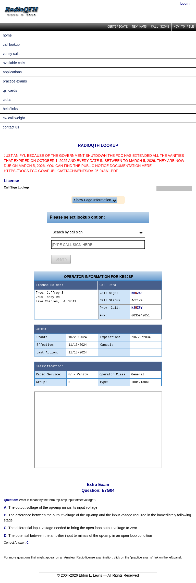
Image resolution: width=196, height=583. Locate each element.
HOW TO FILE (184, 27)
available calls (14, 63)
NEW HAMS (139, 27)
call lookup (11, 44)
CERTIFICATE (117, 27)
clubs (7, 100)
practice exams (15, 81)
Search (61, 259)
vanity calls (11, 54)
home (7, 35)
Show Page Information (95, 200)
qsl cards (10, 90)
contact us (11, 127)
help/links (10, 109)
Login (185, 3)
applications (12, 72)
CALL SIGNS (160, 27)
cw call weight (14, 118)
